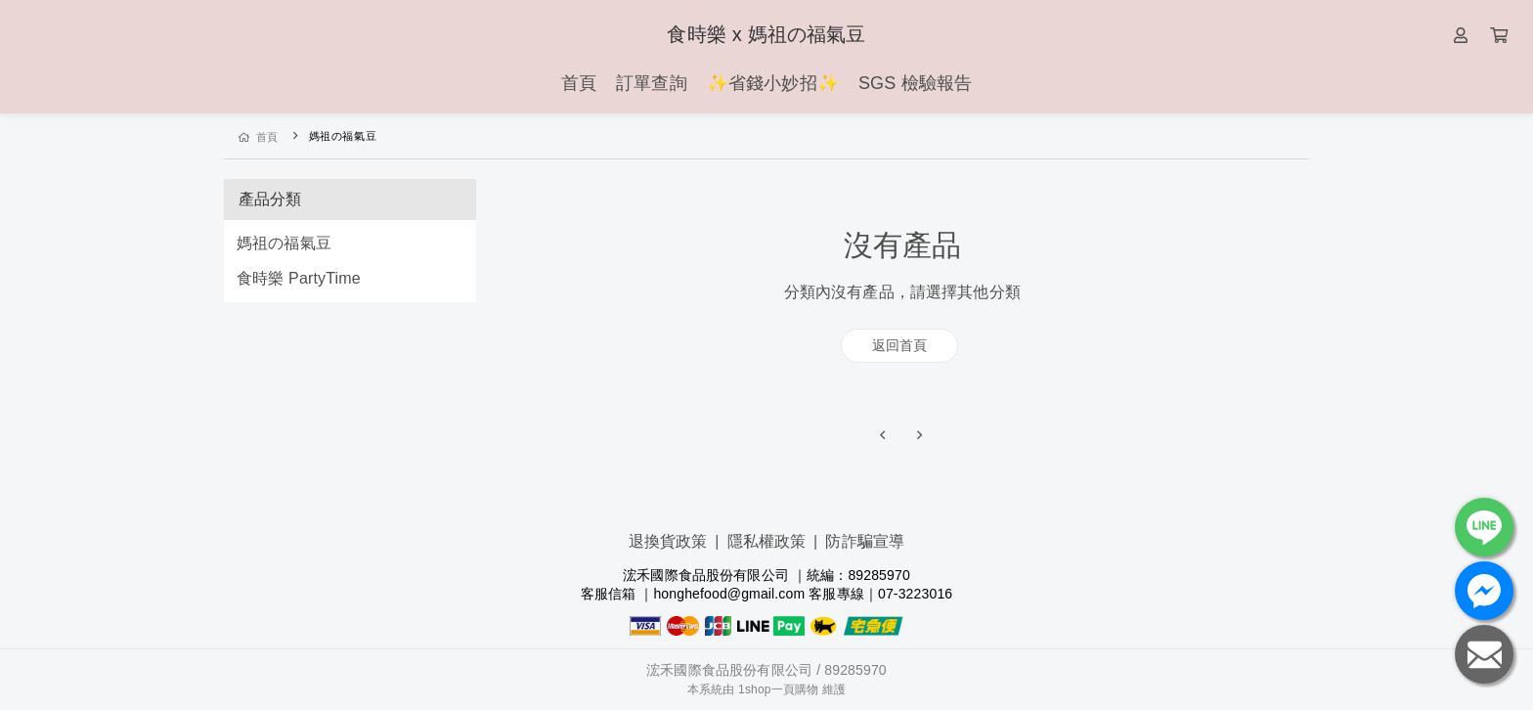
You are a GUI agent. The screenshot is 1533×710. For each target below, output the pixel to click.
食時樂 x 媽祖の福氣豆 (766, 34)
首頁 (259, 137)
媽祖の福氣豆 (284, 243)
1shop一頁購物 (778, 689)
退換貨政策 (668, 541)
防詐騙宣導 (864, 541)
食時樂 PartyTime (299, 278)
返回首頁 (900, 345)
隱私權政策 (767, 541)
